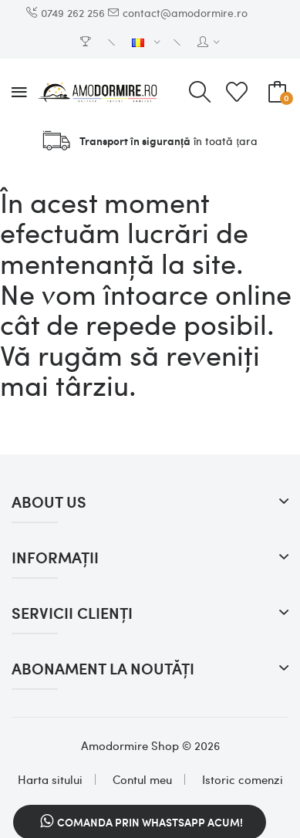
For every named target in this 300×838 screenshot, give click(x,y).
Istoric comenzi (242, 779)
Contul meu (142, 779)
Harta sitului (50, 779)
